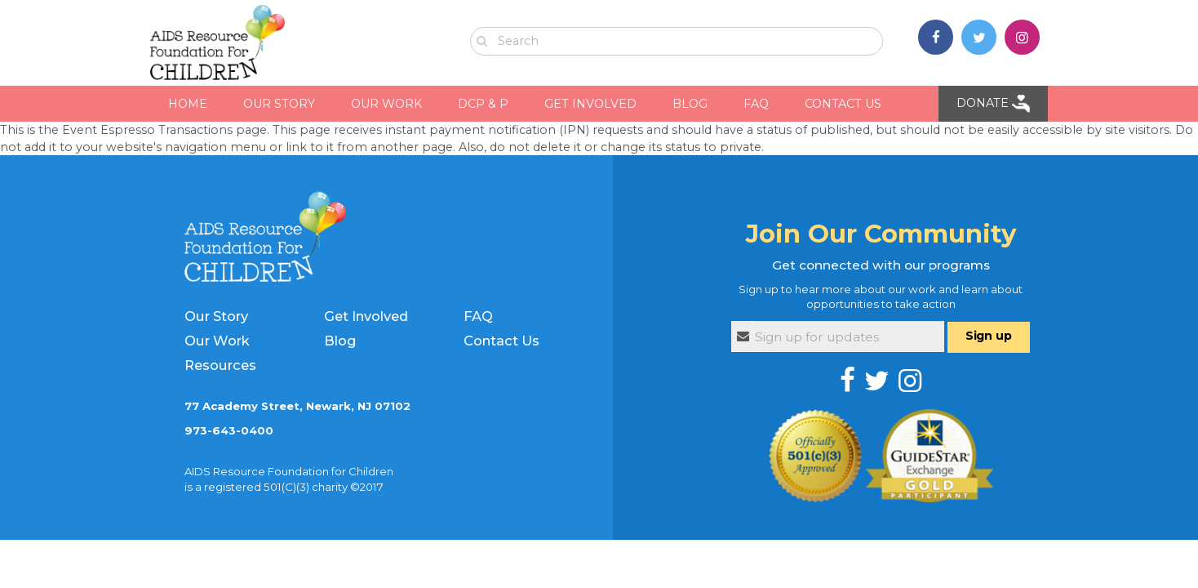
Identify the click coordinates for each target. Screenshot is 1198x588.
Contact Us (501, 340)
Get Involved (366, 316)
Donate (993, 104)
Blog (340, 340)
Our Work (217, 340)
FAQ (478, 316)
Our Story (216, 316)
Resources (220, 365)
